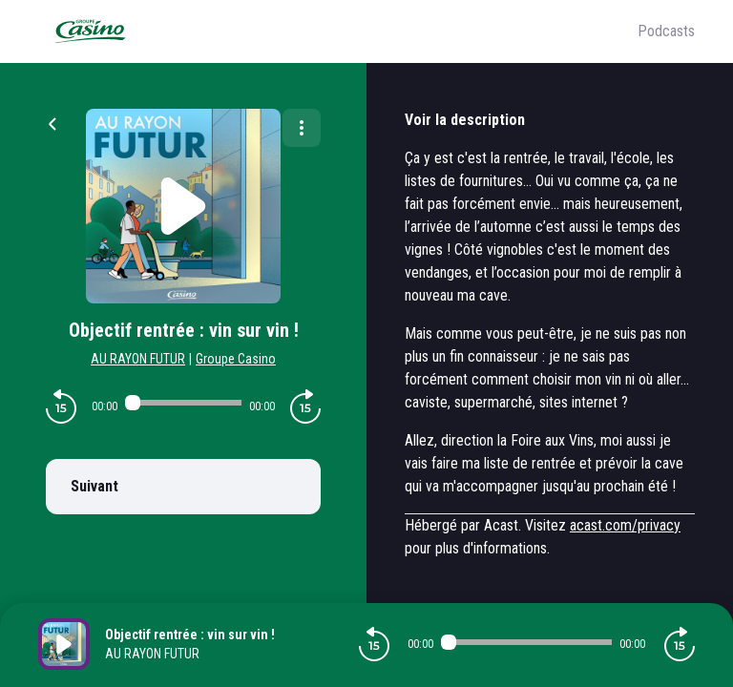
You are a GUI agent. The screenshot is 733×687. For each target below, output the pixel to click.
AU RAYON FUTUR (138, 358)
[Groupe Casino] (338, 31)
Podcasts (666, 31)
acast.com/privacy (625, 525)
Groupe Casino (236, 358)
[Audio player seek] (183, 403)
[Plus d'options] (302, 128)
